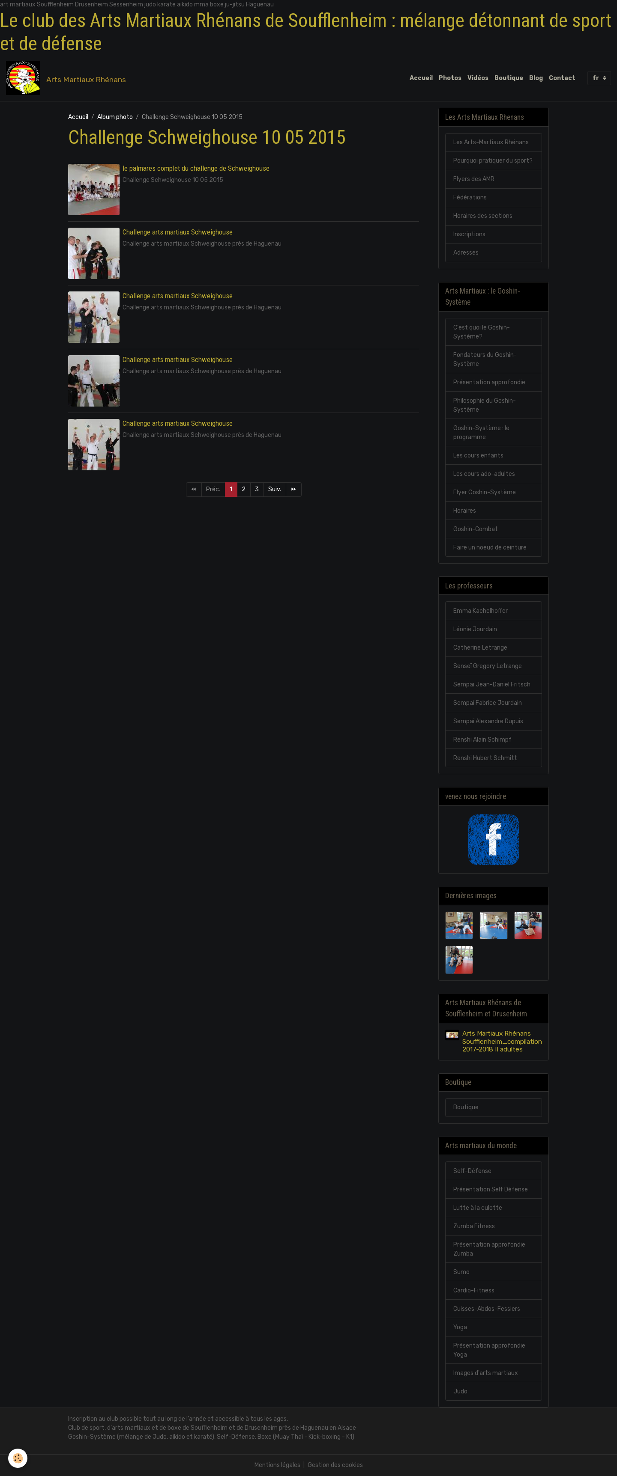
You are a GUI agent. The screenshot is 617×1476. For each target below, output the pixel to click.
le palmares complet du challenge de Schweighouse (196, 168)
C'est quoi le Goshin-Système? (481, 332)
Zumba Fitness (474, 1226)
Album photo (115, 117)
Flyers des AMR (473, 179)
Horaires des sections (482, 216)
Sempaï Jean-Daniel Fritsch (491, 684)
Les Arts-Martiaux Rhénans (491, 142)
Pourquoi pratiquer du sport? (493, 160)
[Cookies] (18, 1458)
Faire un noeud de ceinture (490, 547)
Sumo (461, 1272)
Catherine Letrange (480, 647)
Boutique (508, 78)
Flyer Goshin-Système (484, 492)
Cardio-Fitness (473, 1290)
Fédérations (470, 197)
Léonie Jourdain (475, 629)
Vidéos (477, 78)
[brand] (67, 78)
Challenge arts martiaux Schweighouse (178, 232)
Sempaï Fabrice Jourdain (487, 703)
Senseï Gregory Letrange (487, 666)
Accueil (421, 78)
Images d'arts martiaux (485, 1373)
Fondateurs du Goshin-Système (485, 359)
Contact (562, 78)
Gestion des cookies (335, 1465)
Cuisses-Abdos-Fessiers (486, 1309)
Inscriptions (469, 234)
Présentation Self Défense (490, 1189)
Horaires (464, 510)
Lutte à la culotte (477, 1208)
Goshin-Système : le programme (481, 433)
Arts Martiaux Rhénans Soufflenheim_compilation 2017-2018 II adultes (502, 1041)
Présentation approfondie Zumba (489, 1249)
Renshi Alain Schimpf (482, 739)
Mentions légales (277, 1465)
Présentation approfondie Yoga (489, 1350)
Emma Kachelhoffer (480, 611)
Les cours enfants (478, 455)
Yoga (460, 1327)
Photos (450, 78)
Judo (460, 1391)
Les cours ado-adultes (484, 474)
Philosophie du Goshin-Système (484, 405)
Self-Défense (472, 1171)
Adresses (466, 252)
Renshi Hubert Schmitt (485, 758)
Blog (536, 78)
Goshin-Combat (475, 529)
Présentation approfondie (489, 382)
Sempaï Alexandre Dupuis (488, 721)
